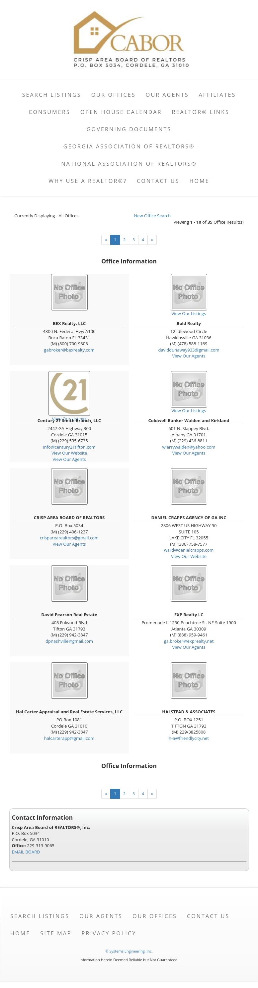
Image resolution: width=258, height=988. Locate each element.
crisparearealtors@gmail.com (69, 538)
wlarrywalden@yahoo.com (188, 447)
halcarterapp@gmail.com (69, 738)
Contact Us (158, 181)
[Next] (152, 240)
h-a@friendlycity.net (189, 738)
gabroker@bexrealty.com (69, 350)
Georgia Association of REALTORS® (129, 146)
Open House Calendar (121, 112)
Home (200, 181)
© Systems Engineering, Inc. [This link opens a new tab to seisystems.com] (128, 951)
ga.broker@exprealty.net (189, 641)
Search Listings (51, 94)
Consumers (49, 112)
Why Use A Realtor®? (87, 181)
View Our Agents (189, 356)
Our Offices (113, 94)
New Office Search (152, 216)
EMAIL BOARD (26, 852)
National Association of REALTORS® (129, 163)
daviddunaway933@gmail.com (188, 350)
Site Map (55, 933)
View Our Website (69, 453)
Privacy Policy (109, 933)
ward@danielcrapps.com (189, 550)
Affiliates (217, 94)
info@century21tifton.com (69, 447)
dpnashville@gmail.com (69, 641)
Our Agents (167, 94)
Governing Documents (129, 129)
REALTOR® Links (200, 112)
